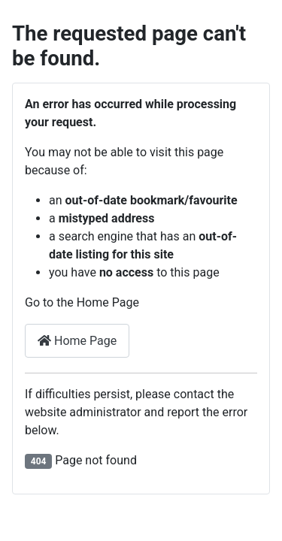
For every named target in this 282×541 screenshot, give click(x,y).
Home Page (77, 341)
